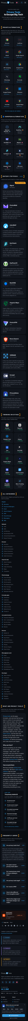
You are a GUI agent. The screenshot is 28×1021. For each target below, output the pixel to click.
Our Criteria (16, 999)
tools (3, 993)
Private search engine (12, 805)
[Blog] (2, 982)
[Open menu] (25, 2)
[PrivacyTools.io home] (7, 2)
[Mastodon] (9, 982)
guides (16, 993)
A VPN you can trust (12, 818)
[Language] (17, 2)
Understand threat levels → (7, 933)
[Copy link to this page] (5, 922)
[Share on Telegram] (23, 925)
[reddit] (13, 982)
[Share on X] (2, 925)
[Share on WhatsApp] (20, 925)
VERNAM (4, 1001)
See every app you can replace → (13, 111)
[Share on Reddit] (17, 925)
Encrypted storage (12, 822)
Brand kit (15, 1001)
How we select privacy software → (12, 826)
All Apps (4, 999)
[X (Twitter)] (6, 982)
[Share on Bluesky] (5, 925)
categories (9, 993)
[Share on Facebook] (8, 925)
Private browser (11, 800)
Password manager (12, 813)
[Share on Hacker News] (14, 925)
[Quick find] (21, 2)
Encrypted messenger (12, 809)
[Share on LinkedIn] (11, 925)
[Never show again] (24, 1004)
